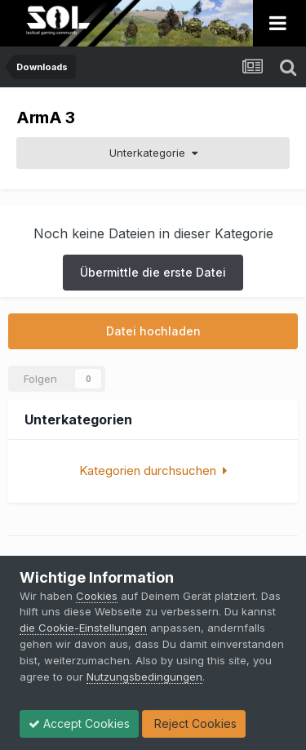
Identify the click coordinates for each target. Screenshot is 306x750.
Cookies (97, 595)
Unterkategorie (153, 152)
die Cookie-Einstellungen (83, 627)
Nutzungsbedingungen (144, 676)
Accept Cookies (79, 723)
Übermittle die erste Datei (153, 272)
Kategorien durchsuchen (153, 470)
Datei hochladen (153, 331)
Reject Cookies (194, 723)
